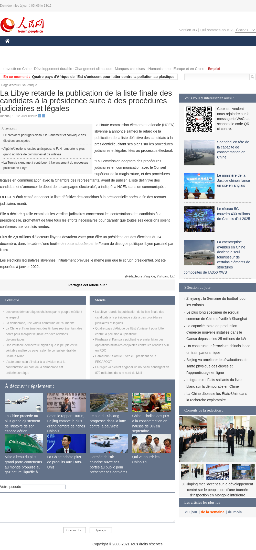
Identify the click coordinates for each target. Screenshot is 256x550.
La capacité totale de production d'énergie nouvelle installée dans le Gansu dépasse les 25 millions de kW (216, 332)
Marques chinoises (130, 69)
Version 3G (188, 30)
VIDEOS (36, 58)
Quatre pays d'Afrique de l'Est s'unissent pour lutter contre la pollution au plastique (103, 77)
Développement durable (53, 69)
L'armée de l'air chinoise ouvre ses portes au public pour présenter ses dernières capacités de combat (108, 467)
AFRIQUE (81, 48)
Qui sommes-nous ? (216, 30)
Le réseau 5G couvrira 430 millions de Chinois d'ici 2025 (233, 214)
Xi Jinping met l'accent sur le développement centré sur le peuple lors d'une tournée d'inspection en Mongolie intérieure (217, 489)
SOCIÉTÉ (149, 48)
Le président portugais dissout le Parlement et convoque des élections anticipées (44, 138)
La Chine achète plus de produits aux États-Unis (64, 462)
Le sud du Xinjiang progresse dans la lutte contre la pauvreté (108, 421)
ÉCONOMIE (36, 48)
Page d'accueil (11, 85)
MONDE (59, 48)
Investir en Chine (18, 69)
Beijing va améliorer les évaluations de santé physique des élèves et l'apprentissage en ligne (217, 366)
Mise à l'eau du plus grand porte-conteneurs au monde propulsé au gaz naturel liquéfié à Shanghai (23, 467)
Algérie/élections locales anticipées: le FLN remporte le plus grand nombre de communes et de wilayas (44, 151)
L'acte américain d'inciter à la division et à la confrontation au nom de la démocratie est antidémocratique (35, 367)
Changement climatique (93, 69)
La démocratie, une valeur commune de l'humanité (40, 323)
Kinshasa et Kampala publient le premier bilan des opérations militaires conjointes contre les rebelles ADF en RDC (132, 345)
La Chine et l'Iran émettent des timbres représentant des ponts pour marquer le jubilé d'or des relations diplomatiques (44, 334)
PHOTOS (16, 58)
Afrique (32, 85)
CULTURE (126, 48)
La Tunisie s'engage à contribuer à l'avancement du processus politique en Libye (45, 165)
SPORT (192, 48)
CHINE (14, 48)
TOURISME (214, 48)
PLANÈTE (172, 48)
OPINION (238, 48)
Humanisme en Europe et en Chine (176, 69)
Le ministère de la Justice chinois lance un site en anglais (233, 180)
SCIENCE (103, 48)
